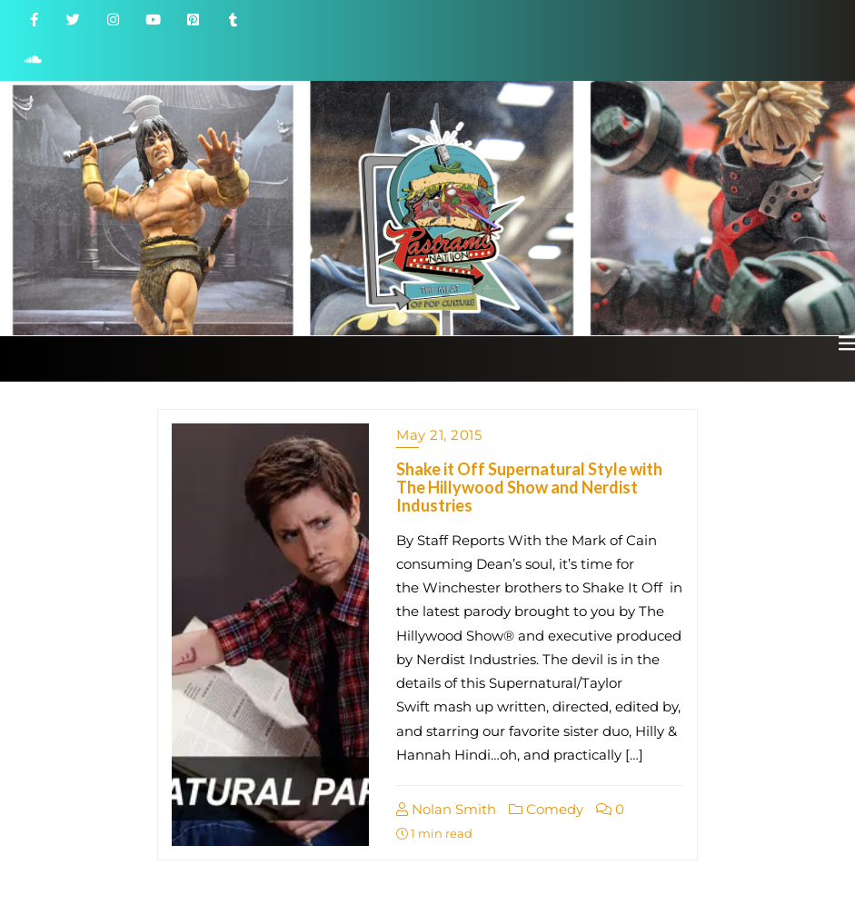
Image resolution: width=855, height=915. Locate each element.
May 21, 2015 (439, 434)
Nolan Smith (446, 809)
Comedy (546, 809)
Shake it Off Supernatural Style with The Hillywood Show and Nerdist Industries (529, 487)
